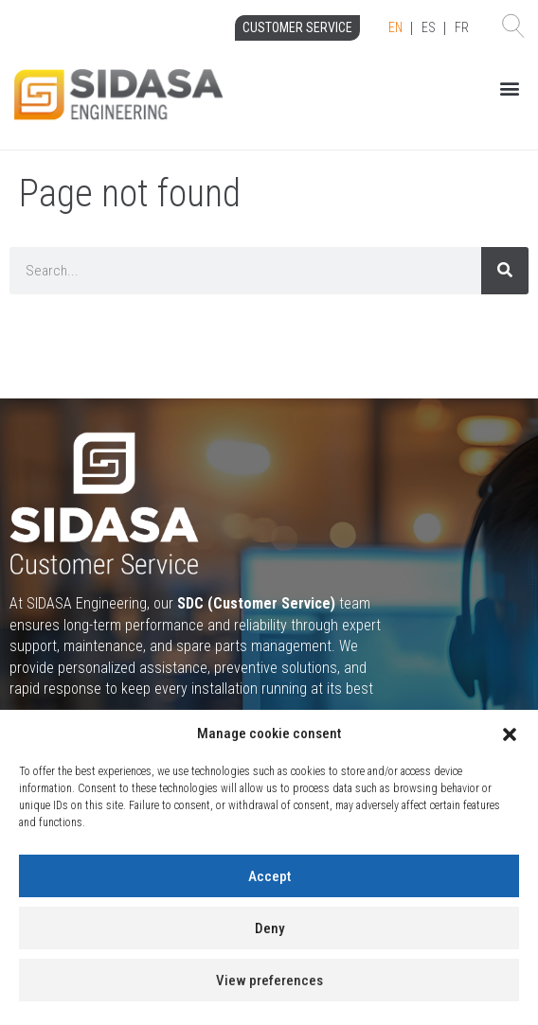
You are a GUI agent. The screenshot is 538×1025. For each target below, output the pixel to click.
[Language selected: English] (428, 28)
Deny (269, 928)
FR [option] (462, 27)
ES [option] (428, 27)
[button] (509, 734)
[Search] (505, 270)
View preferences (269, 980)
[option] (428, 28)
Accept (269, 876)
